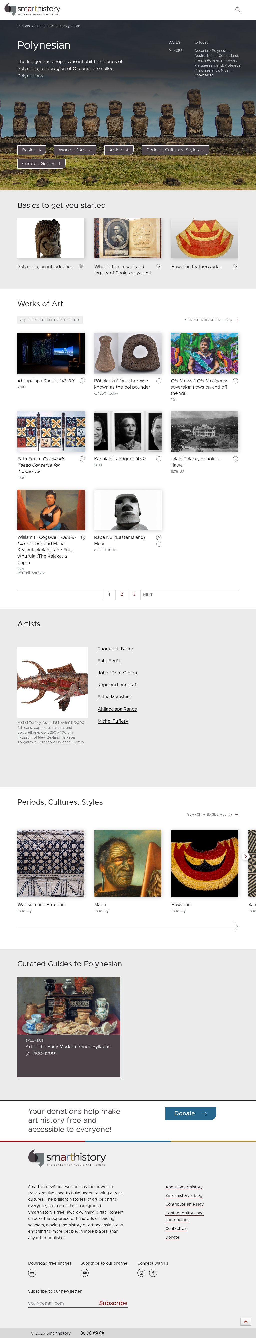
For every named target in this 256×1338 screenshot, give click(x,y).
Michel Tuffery (113, 721)
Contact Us (176, 1229)
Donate (173, 1237)
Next (148, 594)
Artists (119, 150)
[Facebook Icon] (154, 1272)
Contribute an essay (185, 1204)
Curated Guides (41, 164)
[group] (51, 249)
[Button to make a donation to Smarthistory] (191, 1113)
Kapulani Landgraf (117, 685)
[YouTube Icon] (85, 1272)
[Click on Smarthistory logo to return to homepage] (128, 1158)
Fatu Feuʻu (109, 661)
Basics (31, 150)
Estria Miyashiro (115, 697)
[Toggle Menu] (249, 10)
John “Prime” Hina (117, 673)
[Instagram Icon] (143, 1272)
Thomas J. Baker (116, 649)
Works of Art (75, 150)
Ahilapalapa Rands (117, 709)
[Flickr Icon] (32, 1272)
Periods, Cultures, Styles (175, 150)
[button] (246, 856)
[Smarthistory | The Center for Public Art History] (32, 10)
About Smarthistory (184, 1187)
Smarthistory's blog (184, 1196)
